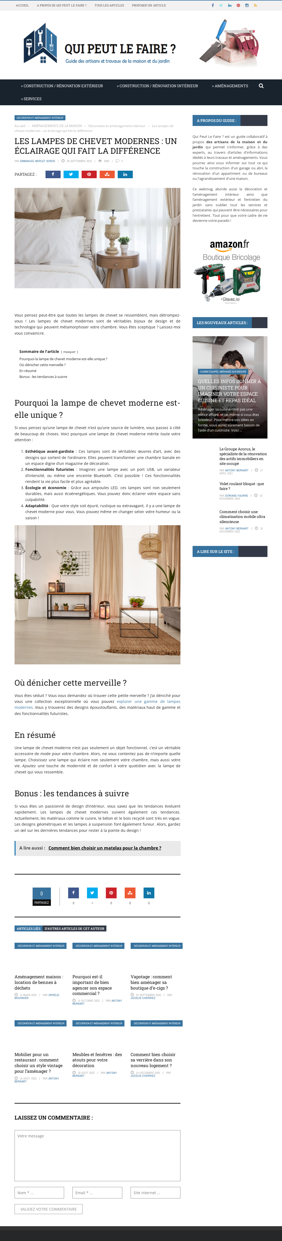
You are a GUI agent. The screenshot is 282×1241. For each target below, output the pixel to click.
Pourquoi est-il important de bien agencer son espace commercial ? (92, 985)
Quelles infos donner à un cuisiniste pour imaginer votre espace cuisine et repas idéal (229, 390)
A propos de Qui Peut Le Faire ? (61, 5)
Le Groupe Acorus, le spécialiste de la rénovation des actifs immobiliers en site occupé (243, 456)
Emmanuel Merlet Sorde (37, 161)
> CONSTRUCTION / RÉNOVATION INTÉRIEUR (157, 85)
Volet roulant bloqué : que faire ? (242, 486)
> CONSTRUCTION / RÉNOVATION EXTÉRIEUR (62, 85)
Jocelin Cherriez (143, 998)
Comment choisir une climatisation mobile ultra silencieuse (242, 516)
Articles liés (28, 928)
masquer (69, 352)
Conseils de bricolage (213, 595)
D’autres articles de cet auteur (74, 928)
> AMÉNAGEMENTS (230, 85)
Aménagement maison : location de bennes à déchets (39, 982)
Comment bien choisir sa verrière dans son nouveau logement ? (153, 1059)
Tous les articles (109, 5)
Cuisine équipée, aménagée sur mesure (223, 371)
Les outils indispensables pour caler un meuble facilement (225, 614)
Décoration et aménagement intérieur (40, 118)
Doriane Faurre (236, 495)
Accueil (22, 5)
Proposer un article (149, 5)
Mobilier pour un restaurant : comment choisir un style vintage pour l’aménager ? (38, 1062)
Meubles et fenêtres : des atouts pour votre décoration (97, 1059)
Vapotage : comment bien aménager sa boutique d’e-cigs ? (151, 982)
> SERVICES (31, 98)
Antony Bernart (237, 470)
